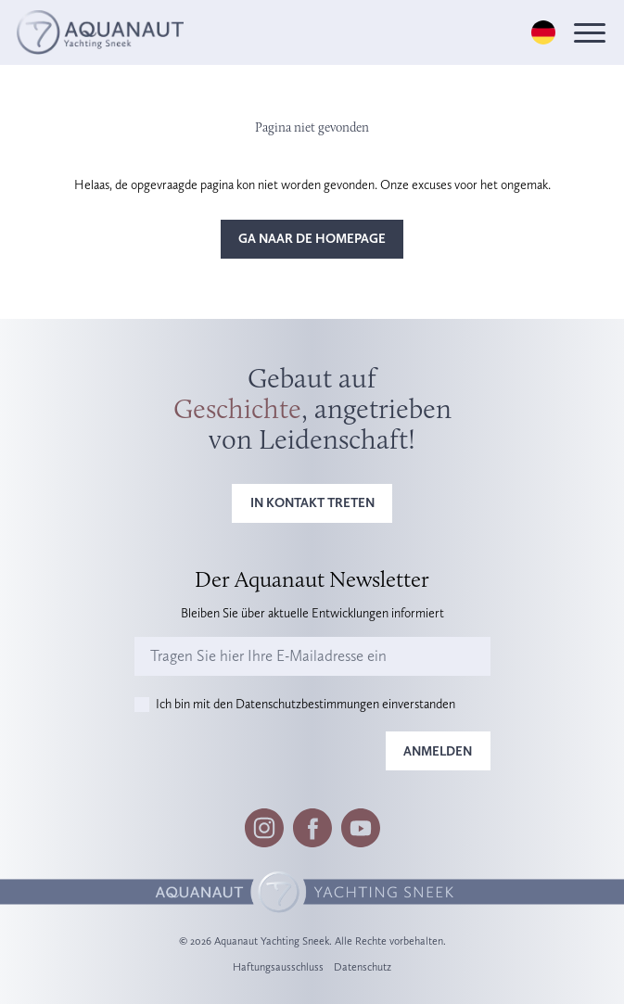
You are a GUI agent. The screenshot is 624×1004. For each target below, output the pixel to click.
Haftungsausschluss (278, 966)
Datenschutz (362, 966)
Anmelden (437, 750)
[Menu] (589, 32)
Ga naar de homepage (312, 238)
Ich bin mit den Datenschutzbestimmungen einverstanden (305, 703)
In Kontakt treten (312, 502)
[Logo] (100, 32)
